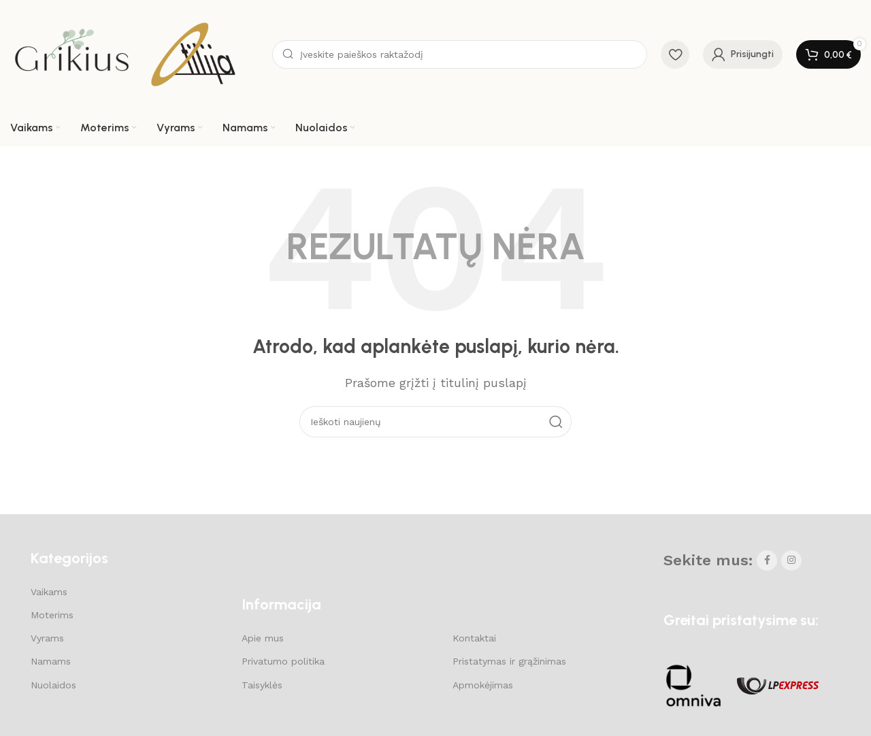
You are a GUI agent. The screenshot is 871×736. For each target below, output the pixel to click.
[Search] (459, 54)
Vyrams (47, 638)
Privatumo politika (283, 661)
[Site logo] (71, 53)
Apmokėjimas (483, 685)
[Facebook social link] (767, 560)
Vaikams (49, 591)
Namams (51, 661)
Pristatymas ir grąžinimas (509, 661)
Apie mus (263, 638)
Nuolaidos (53, 685)
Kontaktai (474, 638)
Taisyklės (262, 685)
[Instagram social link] (791, 560)
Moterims (52, 614)
